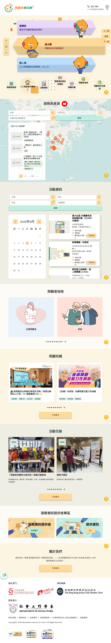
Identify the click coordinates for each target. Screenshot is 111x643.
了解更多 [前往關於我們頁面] (55, 568)
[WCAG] (15, 634)
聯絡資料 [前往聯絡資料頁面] (22, 618)
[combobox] (31, 113)
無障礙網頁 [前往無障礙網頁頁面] (44, 618)
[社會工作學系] (31, 609)
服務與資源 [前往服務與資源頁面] (52, 104)
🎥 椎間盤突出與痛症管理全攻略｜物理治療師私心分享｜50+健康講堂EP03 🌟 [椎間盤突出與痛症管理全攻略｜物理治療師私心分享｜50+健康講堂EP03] (30, 392)
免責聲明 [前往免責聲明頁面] (33, 618)
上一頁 (106, 31)
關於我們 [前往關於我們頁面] (55, 551)
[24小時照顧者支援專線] (95, 6)
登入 (90, 531)
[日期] (32, 197)
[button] (106, 92)
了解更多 (91, 235)
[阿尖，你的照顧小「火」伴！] (57, 28)
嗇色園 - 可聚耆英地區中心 (81, 227)
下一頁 (106, 42)
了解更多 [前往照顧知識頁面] (55, 415)
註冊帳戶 (34, 531)
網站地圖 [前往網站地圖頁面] (12, 618)
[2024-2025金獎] (31, 634)
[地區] (54, 116)
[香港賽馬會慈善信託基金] (80, 591)
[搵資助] (59, 46)
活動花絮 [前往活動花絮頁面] (55, 431)
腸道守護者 (62, 475)
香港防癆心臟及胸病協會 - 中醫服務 (69, 479)
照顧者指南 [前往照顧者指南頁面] (55, 291)
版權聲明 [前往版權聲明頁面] (83, 618)
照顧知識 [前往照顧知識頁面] (55, 356)
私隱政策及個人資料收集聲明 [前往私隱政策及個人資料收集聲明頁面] (65, 618)
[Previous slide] (6, 40)
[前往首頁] (19, 8)
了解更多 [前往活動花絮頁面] (55, 497)
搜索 (79, 118)
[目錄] (107, 6)
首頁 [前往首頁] (106, 36)
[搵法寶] (57, 65)
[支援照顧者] (31, 317)
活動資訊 (55, 189)
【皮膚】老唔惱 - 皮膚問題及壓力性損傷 (77, 391)
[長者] (80, 317)
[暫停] (6, 46)
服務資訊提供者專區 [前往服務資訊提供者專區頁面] (55, 513)
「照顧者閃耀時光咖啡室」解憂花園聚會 (27, 475)
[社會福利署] (21, 591)
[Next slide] (6, 52)
